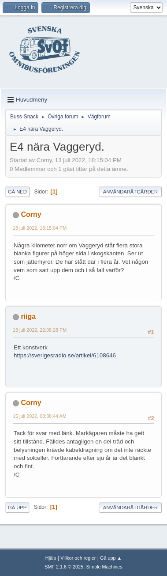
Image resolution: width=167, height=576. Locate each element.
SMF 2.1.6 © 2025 (64, 566)
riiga (28, 316)
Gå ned (17, 191)
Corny (31, 214)
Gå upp (17, 507)
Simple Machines (104, 566)
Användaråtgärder (130, 191)
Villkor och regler (78, 558)
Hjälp (50, 558)
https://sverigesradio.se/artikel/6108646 (65, 355)
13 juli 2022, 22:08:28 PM (40, 330)
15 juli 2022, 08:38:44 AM (40, 416)
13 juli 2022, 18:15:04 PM (40, 228)
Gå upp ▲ (111, 558)
